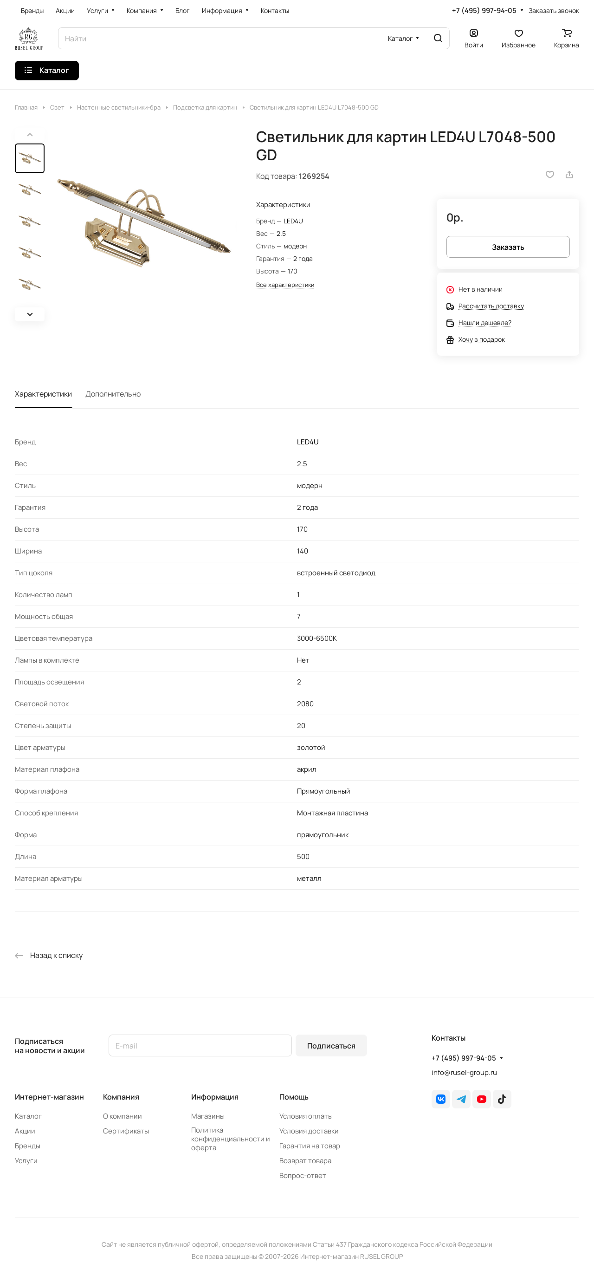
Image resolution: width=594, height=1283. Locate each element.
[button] (30, 314)
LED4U (293, 220)
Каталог (28, 1116)
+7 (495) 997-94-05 (484, 11)
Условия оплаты (306, 1116)
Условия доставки (309, 1131)
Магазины (208, 1116)
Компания (121, 1097)
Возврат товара (305, 1161)
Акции (25, 1131)
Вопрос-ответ (302, 1175)
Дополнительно (113, 394)
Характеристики (43, 394)
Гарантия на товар (309, 1146)
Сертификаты (126, 1131)
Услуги (26, 1161)
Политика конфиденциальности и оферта (230, 1139)
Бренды (27, 1146)
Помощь (294, 1097)
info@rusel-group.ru (464, 1072)
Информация (215, 1097)
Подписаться (331, 1046)
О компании (122, 1116)
